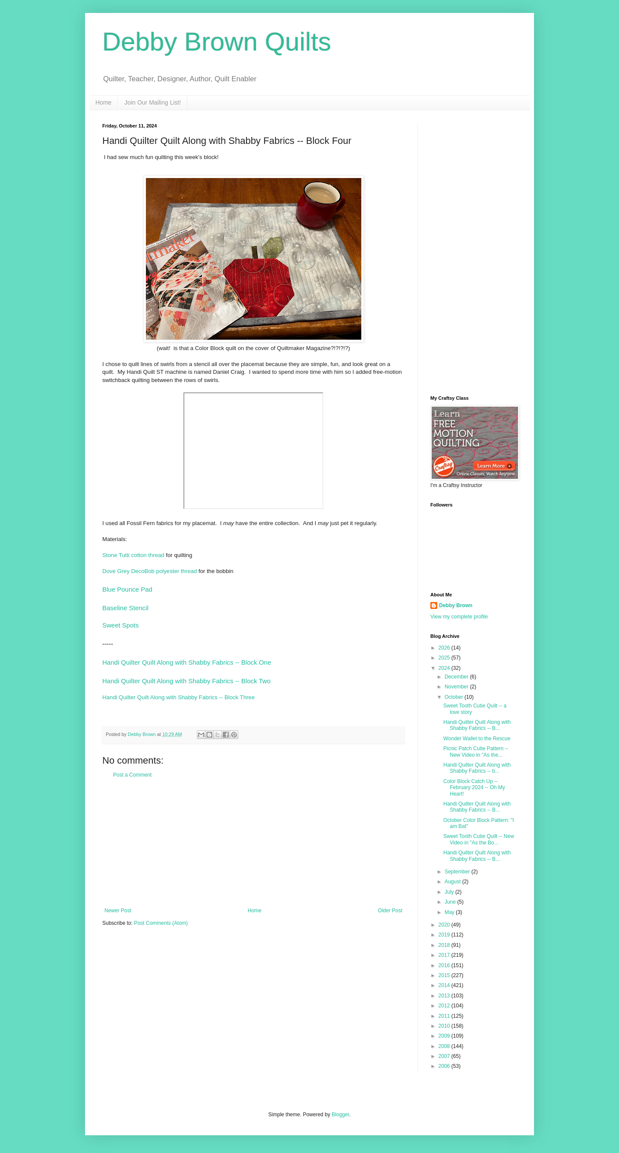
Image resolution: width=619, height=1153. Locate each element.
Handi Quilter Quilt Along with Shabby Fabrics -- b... (477, 768)
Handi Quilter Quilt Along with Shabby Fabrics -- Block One (186, 662)
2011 (445, 1016)
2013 (445, 996)
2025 (445, 658)
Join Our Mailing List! (152, 102)
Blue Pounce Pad (127, 589)
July (450, 892)
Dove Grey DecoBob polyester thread (149, 571)
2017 (445, 955)
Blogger (340, 1115)
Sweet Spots (120, 625)
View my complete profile (459, 617)
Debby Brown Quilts (216, 41)
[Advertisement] (253, 843)
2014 (445, 985)
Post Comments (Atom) (161, 923)
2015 (445, 975)
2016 (445, 965)
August (453, 882)
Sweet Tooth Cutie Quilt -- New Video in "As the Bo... (478, 839)
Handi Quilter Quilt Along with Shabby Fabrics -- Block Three (178, 697)
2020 (445, 925)
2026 (445, 648)
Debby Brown (455, 605)
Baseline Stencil (125, 608)
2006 (445, 1066)
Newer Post (117, 911)
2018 (445, 945)
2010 (445, 1026)
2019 (445, 935)
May (450, 912)
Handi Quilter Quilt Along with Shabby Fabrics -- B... (477, 725)
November (457, 687)
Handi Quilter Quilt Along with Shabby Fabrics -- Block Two (186, 681)
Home (103, 102)
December (457, 677)
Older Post (390, 911)
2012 (445, 1006)
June (451, 902)
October (454, 697)
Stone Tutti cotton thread (133, 555)
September (458, 872)
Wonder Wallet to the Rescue (476, 739)
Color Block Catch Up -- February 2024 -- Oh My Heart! (474, 787)
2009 (445, 1036)
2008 (445, 1046)
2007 (445, 1056)
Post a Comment (132, 775)
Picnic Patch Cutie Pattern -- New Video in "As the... (475, 751)
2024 (445, 668)
